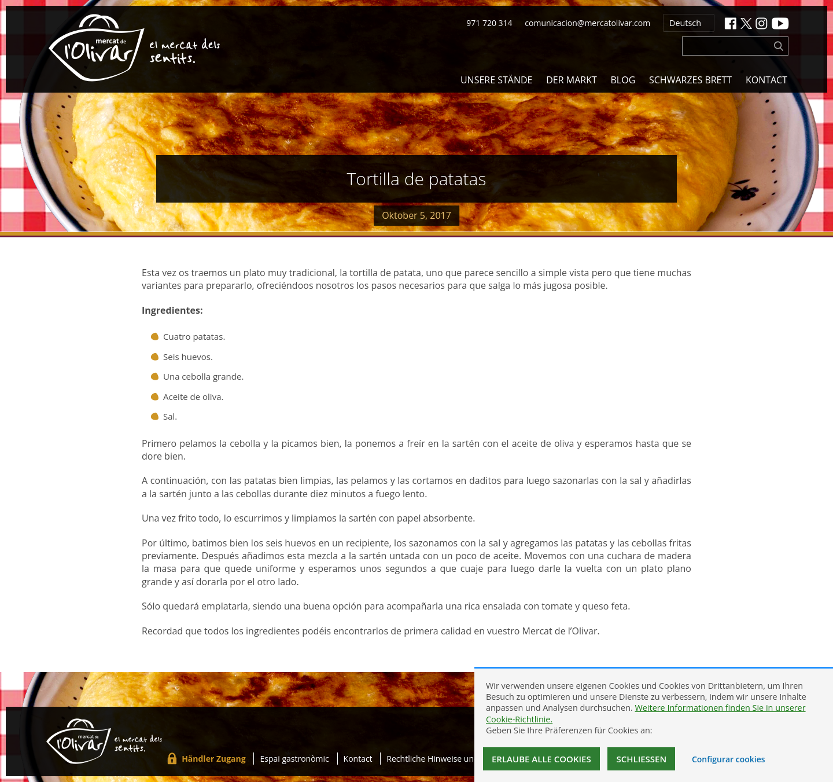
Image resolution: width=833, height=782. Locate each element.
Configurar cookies (728, 759)
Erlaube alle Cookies (541, 759)
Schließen (641, 759)
